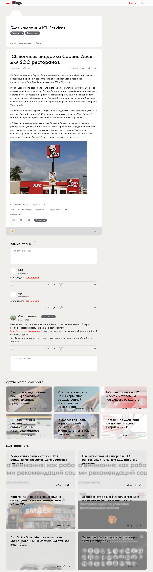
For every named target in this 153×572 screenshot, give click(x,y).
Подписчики (25, 43)
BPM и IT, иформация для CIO (35, 204)
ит (18, 209)
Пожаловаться (33, 33)
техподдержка (27, 209)
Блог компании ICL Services (37, 28)
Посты (13, 43)
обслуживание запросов (57, 209)
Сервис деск (40, 209)
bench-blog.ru (32, 277)
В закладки (40, 220)
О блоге (37, 43)
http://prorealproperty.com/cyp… (26, 331)
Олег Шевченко (29, 316)
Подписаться (17, 33)
